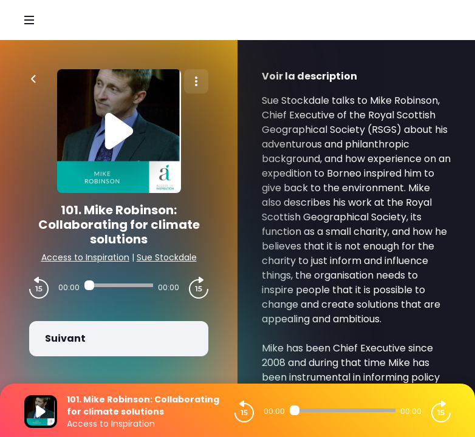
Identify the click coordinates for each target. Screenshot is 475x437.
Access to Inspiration (85, 257)
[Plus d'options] (196, 81)
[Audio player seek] (118, 285)
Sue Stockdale (167, 257)
